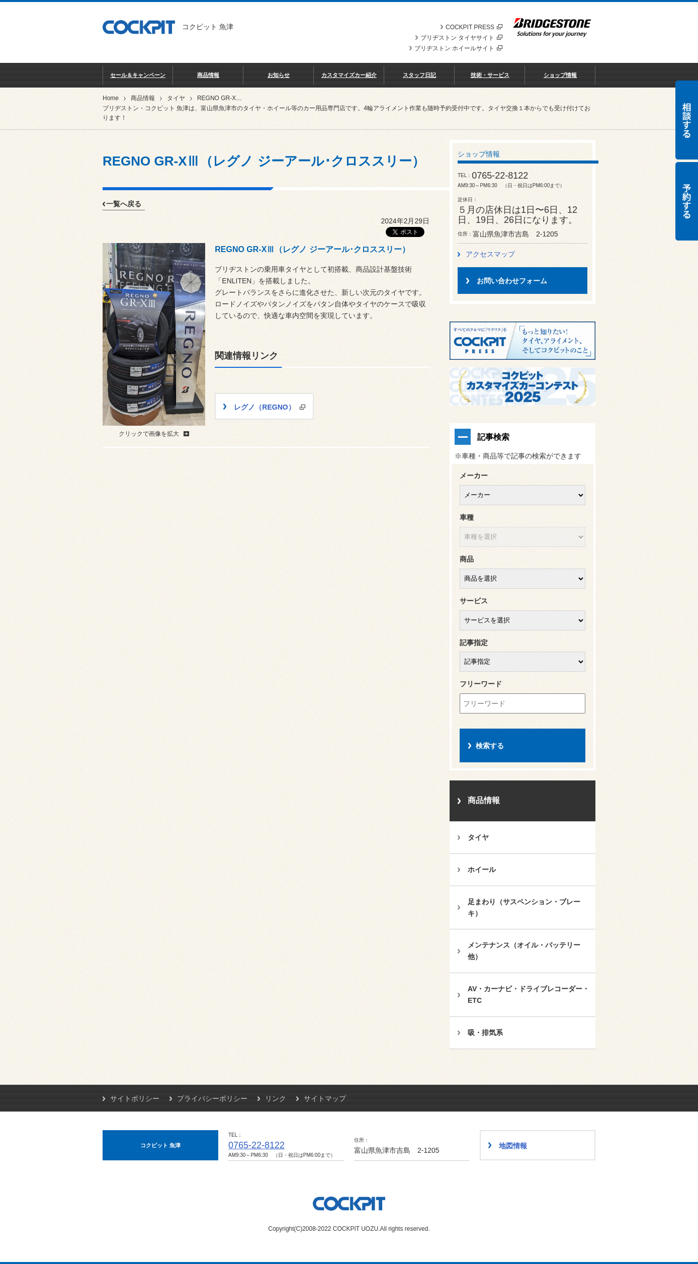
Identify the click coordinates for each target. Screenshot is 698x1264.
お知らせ (279, 75)
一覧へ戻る (123, 204)
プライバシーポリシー (212, 1098)
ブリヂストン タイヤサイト (461, 37)
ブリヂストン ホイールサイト (458, 48)
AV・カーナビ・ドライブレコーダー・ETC (528, 994)
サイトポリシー (134, 1098)
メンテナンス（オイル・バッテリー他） (524, 951)
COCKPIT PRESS (474, 27)
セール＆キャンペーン (137, 75)
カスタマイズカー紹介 (349, 75)
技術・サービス (490, 75)
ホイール (482, 869)
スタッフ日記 (419, 75)
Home (111, 98)
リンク (275, 1098)
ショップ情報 (560, 75)
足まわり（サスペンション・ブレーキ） (524, 907)
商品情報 (208, 75)
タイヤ (176, 98)
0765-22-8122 (256, 1145)
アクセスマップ (490, 254)
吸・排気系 (485, 1033)
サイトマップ (325, 1098)
